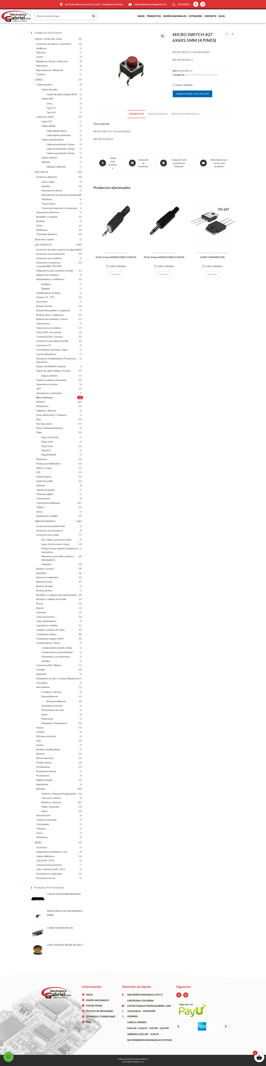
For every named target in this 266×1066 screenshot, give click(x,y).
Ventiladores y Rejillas (47, 516)
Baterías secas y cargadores (50, 314)
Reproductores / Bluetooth (49, 70)
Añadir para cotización (192, 94)
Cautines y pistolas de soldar (50, 629)
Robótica (40, 788)
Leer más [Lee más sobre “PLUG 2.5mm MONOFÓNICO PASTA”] (116, 274)
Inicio (141, 16)
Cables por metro (45, 116)
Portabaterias (43, 767)
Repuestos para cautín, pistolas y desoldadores (57, 558)
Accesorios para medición (49, 258)
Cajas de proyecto (45, 616)
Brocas (39, 603)
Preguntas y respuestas (185, 114)
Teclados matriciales (46, 819)
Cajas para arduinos (51, 798)
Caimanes (41, 612)
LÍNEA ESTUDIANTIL (45, 521)
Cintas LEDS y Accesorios (48, 332)
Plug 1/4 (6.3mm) (50, 437)
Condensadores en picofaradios (57, 652)
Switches (40, 485)
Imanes (39, 727)
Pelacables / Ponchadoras (54, 723)
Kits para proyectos (46, 736)
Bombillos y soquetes (47, 216)
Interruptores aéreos (51, 190)
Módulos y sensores (51, 802)
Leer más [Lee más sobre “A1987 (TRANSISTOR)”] (212, 274)
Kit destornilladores (56, 701)
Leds (38, 740)
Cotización (195, 16)
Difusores (41, 52)
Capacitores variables (47, 625)
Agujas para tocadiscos (47, 274)
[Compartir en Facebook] (138, 163)
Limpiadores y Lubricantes (49, 393)
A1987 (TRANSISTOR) (212, 257)
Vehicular (45, 162)
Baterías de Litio (44, 306)
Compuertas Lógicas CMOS (50, 638)
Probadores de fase (46, 771)
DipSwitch (41, 674)
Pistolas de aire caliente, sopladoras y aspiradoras (60, 550)
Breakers (40, 221)
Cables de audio (49, 89)
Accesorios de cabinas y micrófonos (54, 44)
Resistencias (42, 784)
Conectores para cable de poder (52, 341)
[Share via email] (215, 163)
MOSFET (40, 402)
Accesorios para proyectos (49, 530)
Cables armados (44, 84)
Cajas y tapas (48, 181)
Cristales (40, 669)
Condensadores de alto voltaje (56, 647)
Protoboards (42, 775)
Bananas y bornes (45, 568)
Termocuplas (42, 824)
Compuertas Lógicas (46, 634)
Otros (49, 103)
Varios (39, 511)
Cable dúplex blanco (56, 130)
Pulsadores (46, 199)
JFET (38, 388)
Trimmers (41, 828)
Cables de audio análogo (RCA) (61, 94)
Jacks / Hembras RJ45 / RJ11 (50, 869)
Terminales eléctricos (46, 234)
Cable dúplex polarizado (58, 135)
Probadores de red (45, 878)
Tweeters (41, 74)
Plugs (39, 432)
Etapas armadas (49, 375)
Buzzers (40, 608)
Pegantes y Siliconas (46, 410)
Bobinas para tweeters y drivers (52, 319)
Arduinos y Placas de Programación (58, 793)
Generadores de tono (47, 384)
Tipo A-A (51, 108)
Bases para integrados (47, 577)
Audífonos (41, 48)
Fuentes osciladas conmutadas (51, 380)
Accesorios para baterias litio (50, 526)
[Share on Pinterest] (174, 163)
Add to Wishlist (183, 85)
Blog (222, 16)
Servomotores (43, 815)
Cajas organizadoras (46, 621)
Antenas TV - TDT (45, 297)
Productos (154, 16)
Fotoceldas (41, 683)
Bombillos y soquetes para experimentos (56, 595)
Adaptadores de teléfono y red (51, 851)
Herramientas (43, 687)
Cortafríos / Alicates (51, 692)
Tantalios (45, 661)
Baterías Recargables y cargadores (53, 310)
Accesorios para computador (50, 253)
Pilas (38, 419)
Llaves (44, 714)
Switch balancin (43, 476)
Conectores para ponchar (49, 865)
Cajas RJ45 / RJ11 (45, 860)
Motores (40, 753)
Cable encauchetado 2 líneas (60, 144)
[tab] (136, 114)
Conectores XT (43, 345)
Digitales (45, 288)
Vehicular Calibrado (56, 166)
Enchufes (45, 186)
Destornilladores (49, 696)
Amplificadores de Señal (48, 293)
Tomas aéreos (48, 203)
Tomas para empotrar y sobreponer (59, 208)
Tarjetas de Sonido (45, 490)
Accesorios (41, 847)
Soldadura (46, 564)
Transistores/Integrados (219, 253)
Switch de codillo (44, 481)
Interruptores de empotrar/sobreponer (60, 195)
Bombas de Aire (44, 590)
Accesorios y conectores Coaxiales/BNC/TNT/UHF (49, 264)
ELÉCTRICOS (41, 172)
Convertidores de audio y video (52, 349)
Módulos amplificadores (48, 749)
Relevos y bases (44, 468)
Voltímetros (42, 837)
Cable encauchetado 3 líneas (60, 148)
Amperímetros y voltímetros (50, 279)
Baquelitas (41, 573)
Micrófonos (42, 65)
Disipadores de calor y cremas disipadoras (57, 678)
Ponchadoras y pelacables (49, 873)
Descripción (136, 114)
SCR (38, 472)
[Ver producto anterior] (226, 34)
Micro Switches (210, 74)
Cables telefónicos (45, 856)
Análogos (46, 284)
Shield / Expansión (50, 806)
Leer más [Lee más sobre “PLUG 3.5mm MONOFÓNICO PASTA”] (164, 274)
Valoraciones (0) (157, 114)
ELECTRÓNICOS (193, 74)
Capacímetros (43, 323)
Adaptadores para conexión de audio (54, 270)
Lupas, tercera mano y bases (55, 544)
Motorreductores (45, 758)
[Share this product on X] (108, 163)
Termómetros (43, 498)
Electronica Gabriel (44, 239)
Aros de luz (41, 301)
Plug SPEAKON (48, 454)
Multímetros (42, 406)
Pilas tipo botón (44, 423)
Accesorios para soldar (47, 534)
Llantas (39, 745)
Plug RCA (46, 450)
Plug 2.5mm (123, 253)
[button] (178, 1026)
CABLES (39, 79)
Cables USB (47, 98)
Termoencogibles (44, 494)
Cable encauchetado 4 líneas (60, 153)
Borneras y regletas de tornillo (51, 599)
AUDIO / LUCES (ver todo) (48, 39)
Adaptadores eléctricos (48, 212)
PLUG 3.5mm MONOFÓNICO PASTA (164, 257)
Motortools (47, 718)
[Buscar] (93, 16)
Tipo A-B (50, 112)
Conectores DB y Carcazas (49, 336)
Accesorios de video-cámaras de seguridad (57, 249)
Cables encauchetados (52, 139)
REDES (38, 842)
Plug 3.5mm (171, 253)
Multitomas (42, 230)
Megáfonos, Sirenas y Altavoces (52, 61)
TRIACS (40, 507)
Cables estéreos (49, 157)
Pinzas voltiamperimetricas (49, 428)
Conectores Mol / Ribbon (48, 665)
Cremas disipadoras (46, 354)
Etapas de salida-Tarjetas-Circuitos (53, 370)
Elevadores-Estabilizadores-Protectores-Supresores (56, 360)
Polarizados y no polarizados (55, 656)
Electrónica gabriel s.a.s (133, 1062)
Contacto (210, 16)
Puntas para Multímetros (48, 463)
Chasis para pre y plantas (48, 328)
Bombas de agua (44, 586)
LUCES (39, 57)
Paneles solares (44, 762)
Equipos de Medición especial (50, 366)
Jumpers (40, 731)
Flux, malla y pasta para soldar (56, 539)
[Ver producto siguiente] (232, 34)
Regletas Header (44, 780)
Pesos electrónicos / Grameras (51, 415)
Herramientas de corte (52, 710)
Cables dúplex (48, 126)
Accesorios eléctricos (46, 177)
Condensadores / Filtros (48, 643)
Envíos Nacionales (174, 16)
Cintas (39, 225)
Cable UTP (46, 121)
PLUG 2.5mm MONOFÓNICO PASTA (116, 257)
